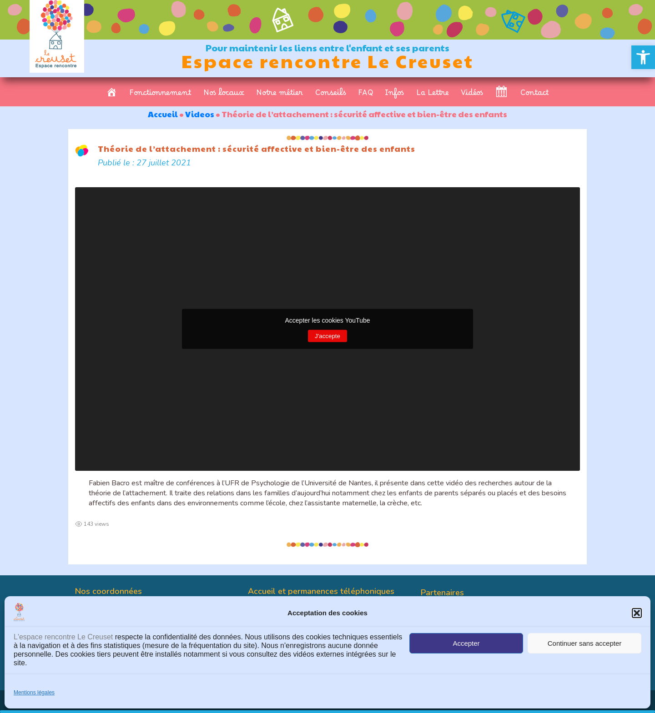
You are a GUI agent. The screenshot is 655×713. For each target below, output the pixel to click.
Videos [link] (199, 114)
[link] (643, 57)
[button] (636, 613)
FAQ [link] (365, 95)
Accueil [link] (163, 114)
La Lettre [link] (432, 95)
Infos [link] (394, 95)
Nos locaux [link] (223, 95)
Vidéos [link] (472, 95)
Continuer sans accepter (585, 643)
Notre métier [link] (279, 95)
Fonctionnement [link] (160, 95)
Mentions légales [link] (34, 692)
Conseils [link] (330, 95)
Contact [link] (534, 95)
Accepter (466, 643)
